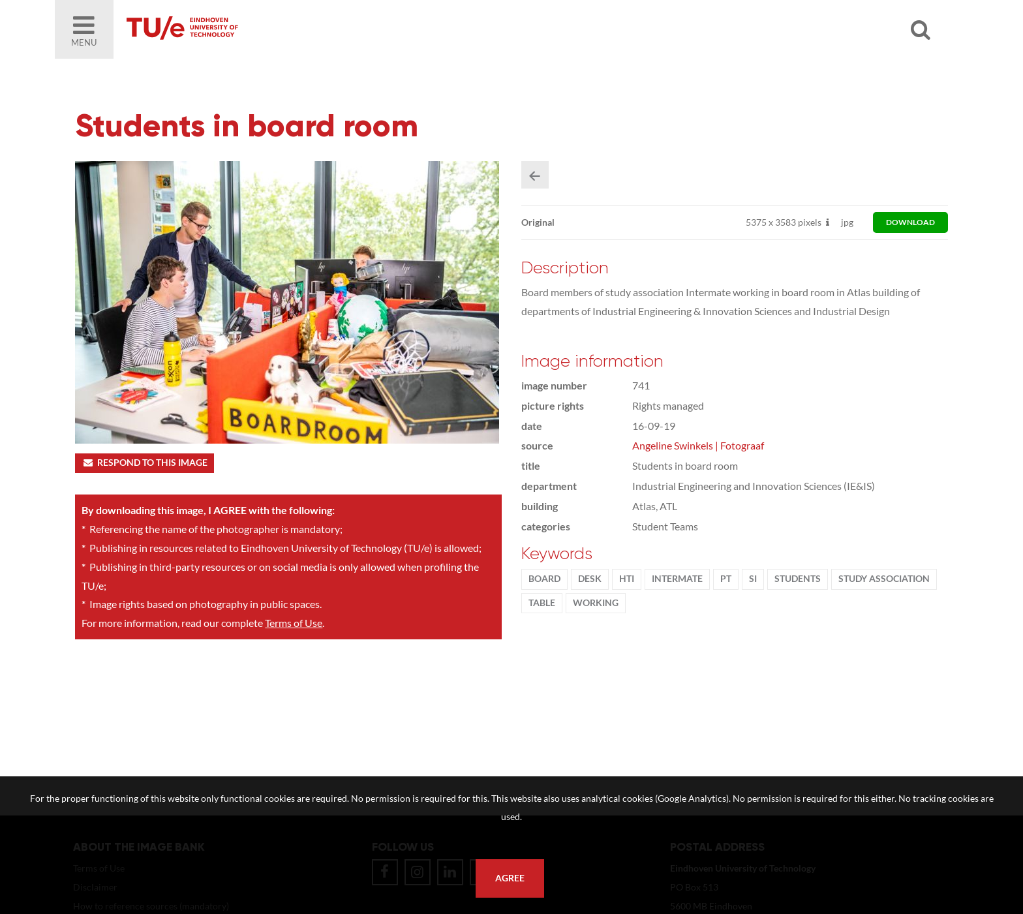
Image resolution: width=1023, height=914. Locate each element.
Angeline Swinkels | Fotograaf (698, 446)
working (595, 603)
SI (753, 579)
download (910, 223)
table (541, 603)
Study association (884, 579)
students (797, 579)
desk (590, 579)
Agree (510, 878)
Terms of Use (293, 623)
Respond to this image (144, 463)
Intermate (677, 579)
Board (544, 579)
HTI (626, 579)
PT (725, 579)
